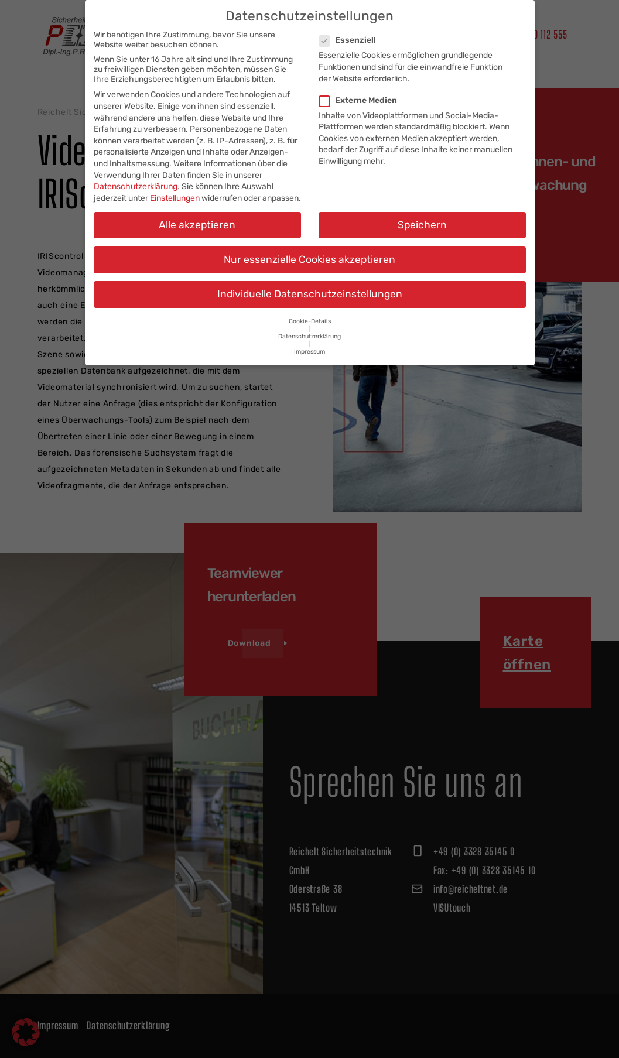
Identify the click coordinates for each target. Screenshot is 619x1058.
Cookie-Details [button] (310, 310)
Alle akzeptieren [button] (197, 214)
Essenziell (351, 30)
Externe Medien (362, 90)
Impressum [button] (309, 341)
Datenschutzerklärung (135, 176)
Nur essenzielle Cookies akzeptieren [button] (309, 249)
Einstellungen (175, 188)
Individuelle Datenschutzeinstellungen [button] (309, 283)
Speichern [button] (422, 214)
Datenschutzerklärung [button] (309, 326)
